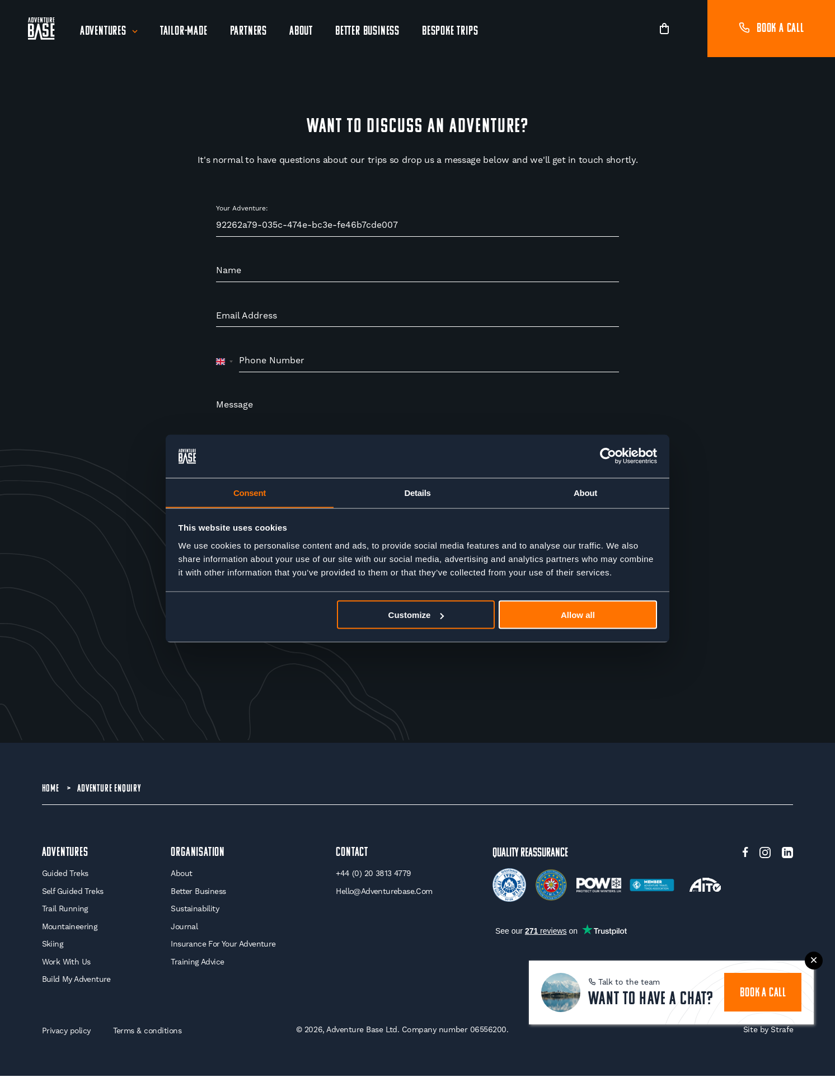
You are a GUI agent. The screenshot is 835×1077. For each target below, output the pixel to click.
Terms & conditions (149, 1031)
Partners (248, 31)
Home (50, 788)
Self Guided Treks (73, 891)
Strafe (781, 1030)
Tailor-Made (184, 31)
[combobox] (224, 361)
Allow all (578, 615)
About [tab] (585, 492)
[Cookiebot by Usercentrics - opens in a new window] (608, 456)
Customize (416, 615)
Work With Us (66, 962)
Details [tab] (417, 492)
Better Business (367, 31)
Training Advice (196, 962)
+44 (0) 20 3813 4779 (373, 874)
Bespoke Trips (450, 31)
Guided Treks (65, 874)
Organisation (197, 853)
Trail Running (65, 909)
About (301, 31)
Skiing (52, 944)
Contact (352, 853)
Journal (184, 927)
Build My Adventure (76, 980)
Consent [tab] (249, 492)
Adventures (103, 31)
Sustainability (194, 909)
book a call (763, 992)
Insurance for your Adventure (223, 944)
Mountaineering (70, 927)
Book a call (771, 28)
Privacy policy (66, 1031)
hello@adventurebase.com (384, 891)
